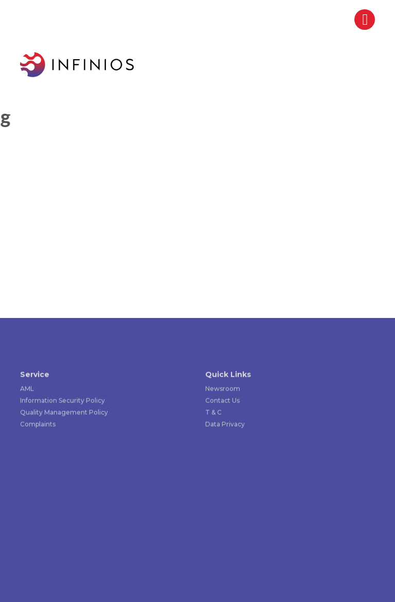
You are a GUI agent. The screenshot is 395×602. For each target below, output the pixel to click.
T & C (213, 413)
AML (27, 389)
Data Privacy (225, 425)
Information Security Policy (62, 401)
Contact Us (222, 401)
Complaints (38, 425)
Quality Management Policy (64, 413)
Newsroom (222, 389)
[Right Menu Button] (365, 22)
